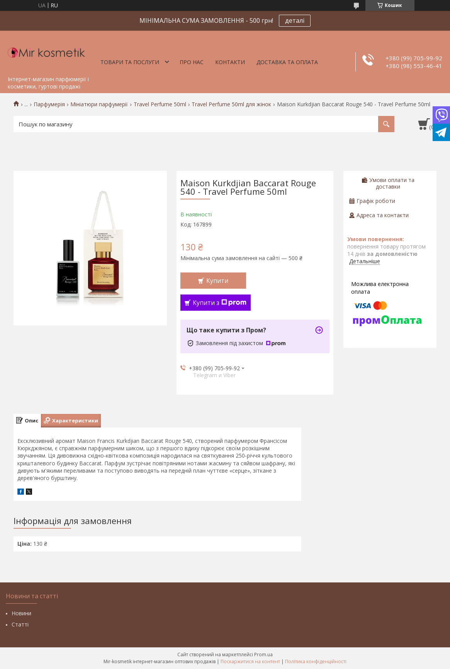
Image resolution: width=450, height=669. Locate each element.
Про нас (192, 62)
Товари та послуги (129, 62)
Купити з (219, 302)
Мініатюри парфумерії (99, 104)
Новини (21, 613)
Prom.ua (263, 654)
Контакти (230, 62)
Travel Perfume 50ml (160, 104)
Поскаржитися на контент (250, 661)
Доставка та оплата (287, 62)
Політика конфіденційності (315, 661)
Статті (20, 624)
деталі (294, 20)
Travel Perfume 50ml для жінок (231, 104)
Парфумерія (49, 104)
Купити (217, 280)
